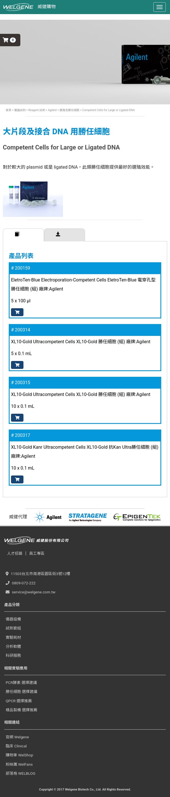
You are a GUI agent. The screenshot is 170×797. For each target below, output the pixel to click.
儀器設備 (13, 619)
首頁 (8, 110)
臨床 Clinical (16, 746)
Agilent (52, 110)
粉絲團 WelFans (19, 764)
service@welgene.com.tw (30, 592)
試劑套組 (13, 628)
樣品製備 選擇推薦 (21, 710)
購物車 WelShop (19, 755)
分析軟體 (13, 646)
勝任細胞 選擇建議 (21, 691)
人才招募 (14, 553)
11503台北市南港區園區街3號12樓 (38, 573)
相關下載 (64, 234)
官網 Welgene (17, 737)
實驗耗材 (13, 637)
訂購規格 (23, 234)
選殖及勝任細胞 (69, 110)
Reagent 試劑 (36, 110)
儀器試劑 (19, 110)
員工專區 (36, 553)
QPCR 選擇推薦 (19, 701)
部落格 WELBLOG (20, 773)
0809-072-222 (21, 583)
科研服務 (13, 655)
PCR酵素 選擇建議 (21, 682)
